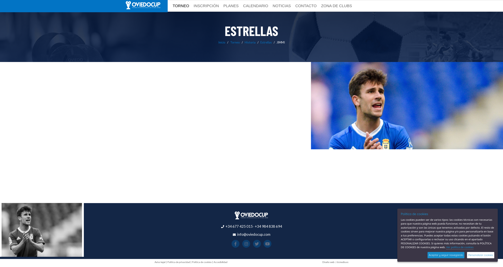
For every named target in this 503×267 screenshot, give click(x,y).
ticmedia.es (342, 262)
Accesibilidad (220, 262)
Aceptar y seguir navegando (446, 255)
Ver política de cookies (460, 247)
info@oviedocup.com (253, 234)
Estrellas (266, 42)
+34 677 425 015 (239, 226)
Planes (231, 6)
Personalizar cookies (480, 255)
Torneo (235, 42)
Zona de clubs (336, 6)
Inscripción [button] (206, 6)
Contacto (306, 6)
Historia (250, 42)
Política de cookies (202, 262)
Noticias (282, 6)
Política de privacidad (178, 262)
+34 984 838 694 (268, 226)
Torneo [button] (181, 6)
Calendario (255, 6)
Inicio (221, 42)
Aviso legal (160, 262)
